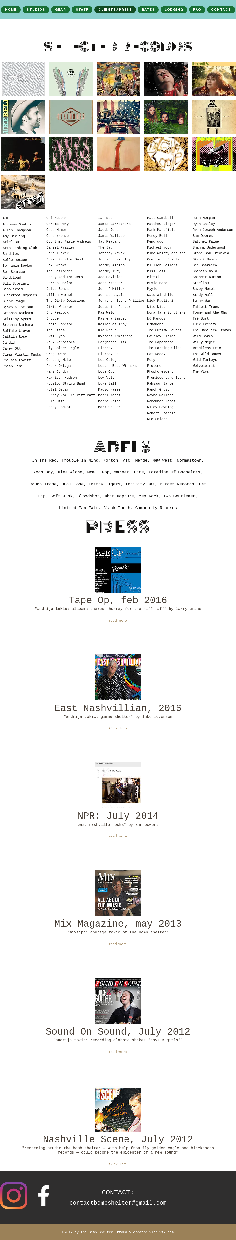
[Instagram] (13, 1195)
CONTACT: (118, 1192)
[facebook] (43, 1195)
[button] (23, 79)
